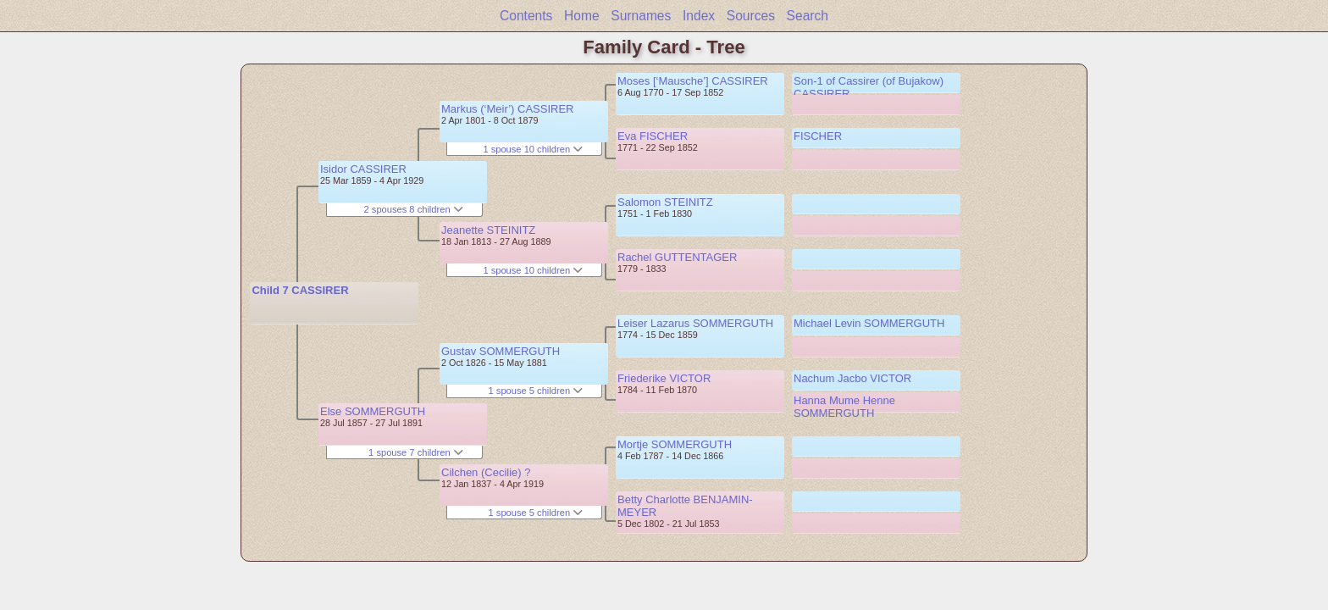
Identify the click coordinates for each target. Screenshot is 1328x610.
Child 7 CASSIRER (300, 290)
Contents (526, 15)
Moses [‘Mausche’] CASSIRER (692, 81)
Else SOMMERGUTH (372, 411)
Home (582, 15)
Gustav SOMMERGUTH (500, 351)
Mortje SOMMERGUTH (674, 444)
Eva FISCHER (652, 136)
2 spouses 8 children (413, 209)
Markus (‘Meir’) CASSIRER (507, 109)
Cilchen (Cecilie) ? (485, 472)
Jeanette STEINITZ (488, 230)
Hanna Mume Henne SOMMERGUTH (844, 406)
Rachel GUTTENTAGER (677, 257)
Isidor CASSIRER (363, 169)
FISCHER (818, 136)
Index (699, 15)
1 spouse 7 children (415, 452)
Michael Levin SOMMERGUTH (869, 323)
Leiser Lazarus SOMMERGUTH (695, 323)
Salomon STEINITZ (665, 202)
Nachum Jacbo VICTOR (852, 378)
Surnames (641, 15)
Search (807, 15)
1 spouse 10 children (533, 149)
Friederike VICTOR (664, 378)
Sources (751, 15)
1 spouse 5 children (536, 390)
